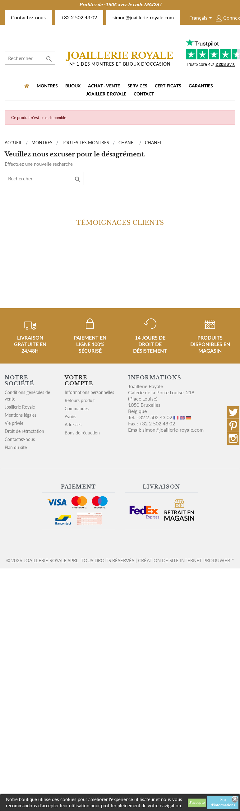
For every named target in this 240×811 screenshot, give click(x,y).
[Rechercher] (30, 58)
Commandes (77, 408)
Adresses (73, 424)
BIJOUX (73, 86)
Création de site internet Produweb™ (186, 560)
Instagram (233, 438)
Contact (144, 94)
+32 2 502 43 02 (79, 17)
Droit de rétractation (24, 431)
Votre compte (79, 380)
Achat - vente (104, 86)
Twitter (233, 412)
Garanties (201, 86)
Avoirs (70, 416)
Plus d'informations (223, 802)
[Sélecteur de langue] (201, 18)
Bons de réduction (82, 432)
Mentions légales (20, 415)
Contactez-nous (28, 17)
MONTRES (47, 86)
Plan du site (16, 447)
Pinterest (233, 425)
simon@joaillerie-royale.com (143, 17)
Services (137, 86)
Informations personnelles (89, 392)
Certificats (168, 86)
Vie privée (14, 423)
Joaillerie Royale (106, 94)
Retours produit (80, 400)
